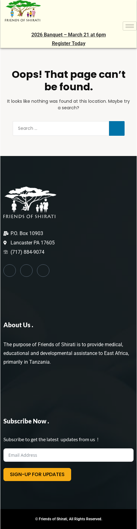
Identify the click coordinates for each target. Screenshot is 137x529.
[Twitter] (26, 270)
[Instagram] (43, 270)
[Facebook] (9, 270)
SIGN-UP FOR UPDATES (37, 474)
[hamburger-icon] (130, 26)
